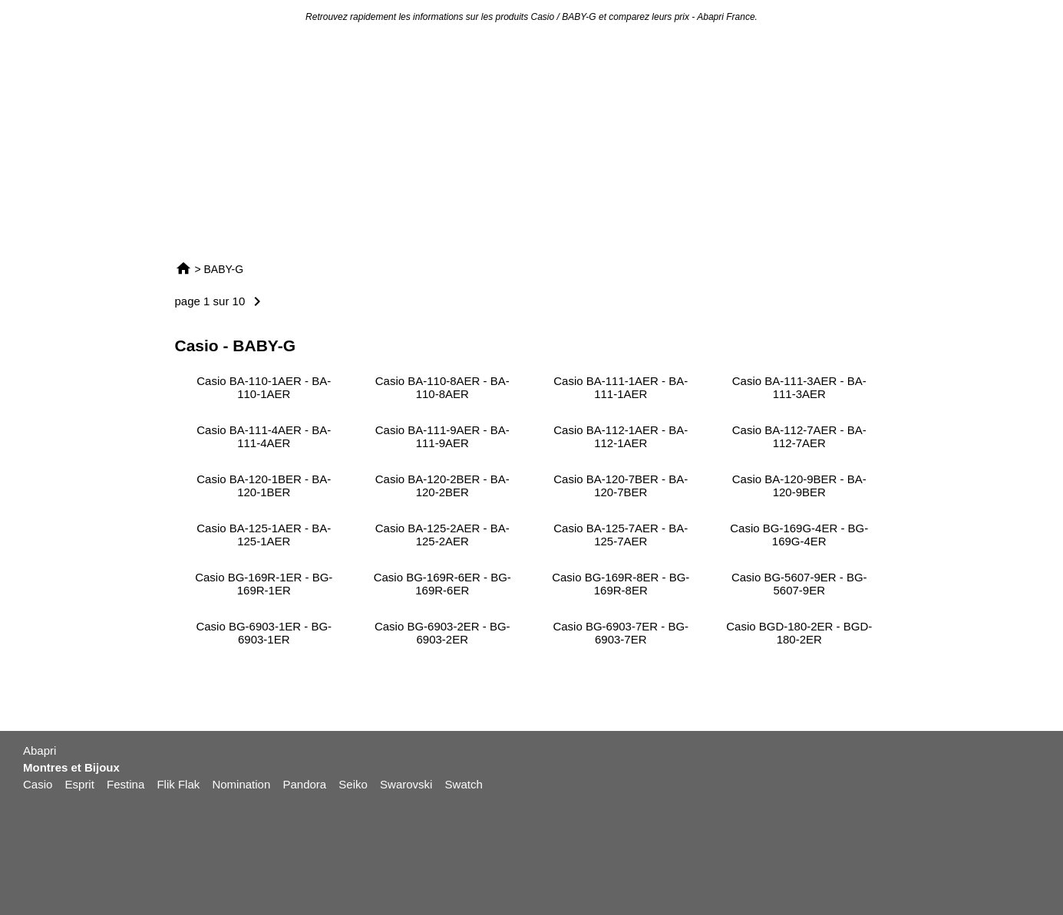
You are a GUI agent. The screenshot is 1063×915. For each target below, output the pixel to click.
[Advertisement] (532, 141)
